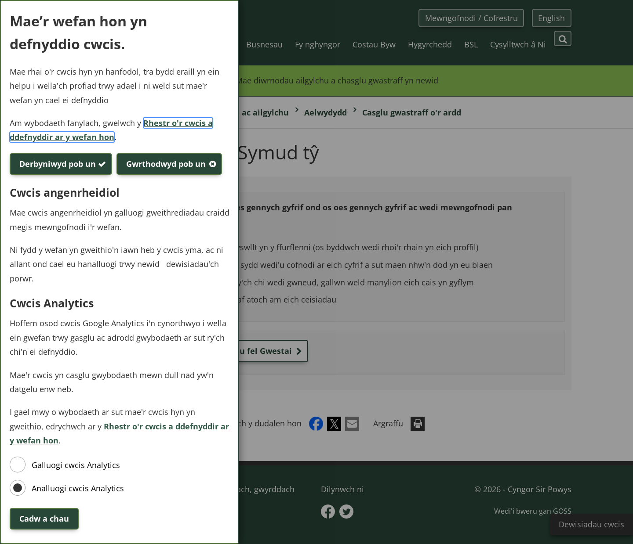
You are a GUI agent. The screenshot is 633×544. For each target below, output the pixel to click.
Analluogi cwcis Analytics (78, 488)
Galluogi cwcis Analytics (76, 465)
